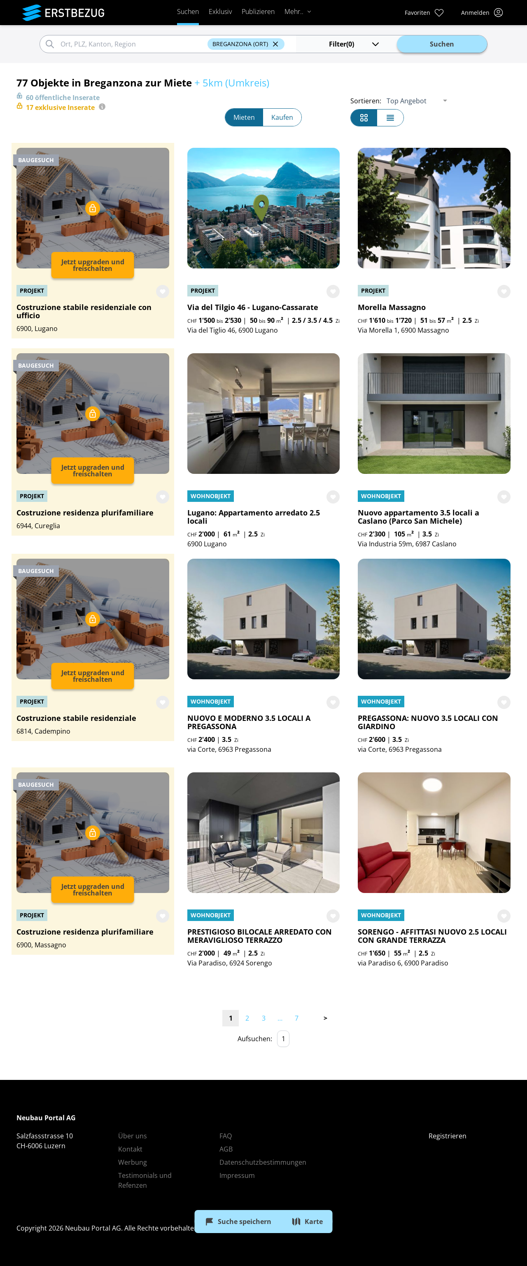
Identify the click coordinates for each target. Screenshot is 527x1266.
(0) (354, 44)
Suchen (188, 11)
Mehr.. (298, 11)
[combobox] (132, 44)
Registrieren (447, 1135)
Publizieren (258, 11)
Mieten (244, 117)
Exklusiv (220, 11)
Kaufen (282, 117)
